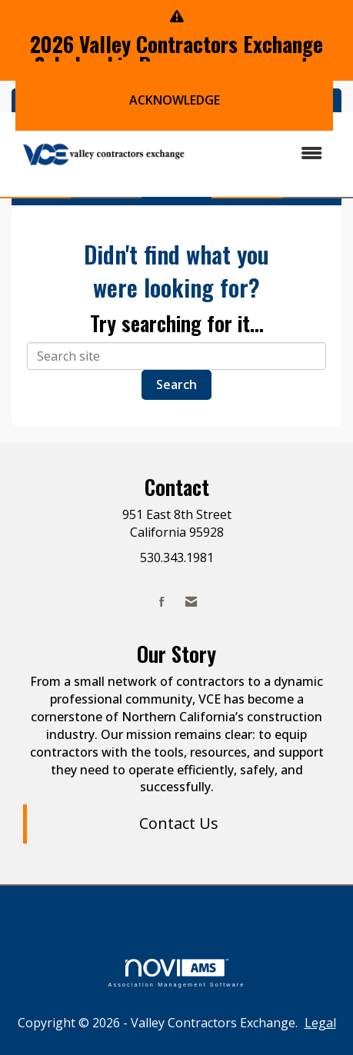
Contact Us (178, 823)
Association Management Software (176, 973)
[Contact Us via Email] (191, 602)
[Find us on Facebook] (162, 602)
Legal (320, 1022)
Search (176, 384)
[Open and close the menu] (266, 153)
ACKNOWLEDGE (174, 100)
